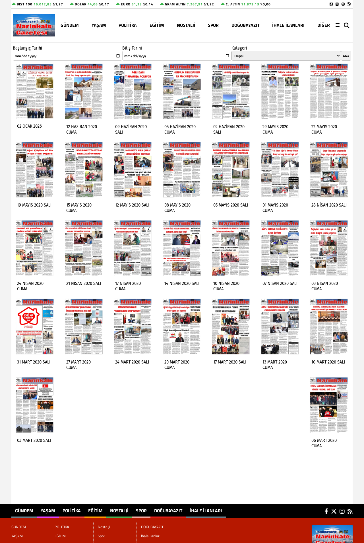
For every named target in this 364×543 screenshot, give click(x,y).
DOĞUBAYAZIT (245, 25)
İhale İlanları (288, 25)
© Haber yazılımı (323, 538)
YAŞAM (99, 25)
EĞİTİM (157, 25)
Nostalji (186, 25)
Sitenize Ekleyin (57, 538)
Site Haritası (26, 538)
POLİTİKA (128, 25)
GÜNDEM (70, 25)
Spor (213, 25)
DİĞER (323, 25)
